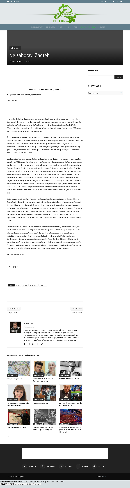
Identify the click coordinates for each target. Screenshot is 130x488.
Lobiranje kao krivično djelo (16, 427)
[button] (102, 1)
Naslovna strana (37, 27)
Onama (68, 27)
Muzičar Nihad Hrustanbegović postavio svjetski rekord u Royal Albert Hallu (70, 429)
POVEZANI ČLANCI (15, 355)
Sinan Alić (43, 285)
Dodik (25, 285)
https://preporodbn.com (29, 327)
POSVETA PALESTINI (40, 403)
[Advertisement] (45, 79)
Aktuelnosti (15, 48)
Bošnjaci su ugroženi (14, 379)
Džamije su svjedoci (12, 312)
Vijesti (60, 27)
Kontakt (102, 27)
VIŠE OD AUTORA (32, 355)
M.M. (104, 477)
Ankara (18, 285)
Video (76, 27)
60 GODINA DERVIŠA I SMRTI (69, 379)
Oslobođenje (33, 285)
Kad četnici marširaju (77, 312)
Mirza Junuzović (28, 323)
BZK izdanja (50, 27)
